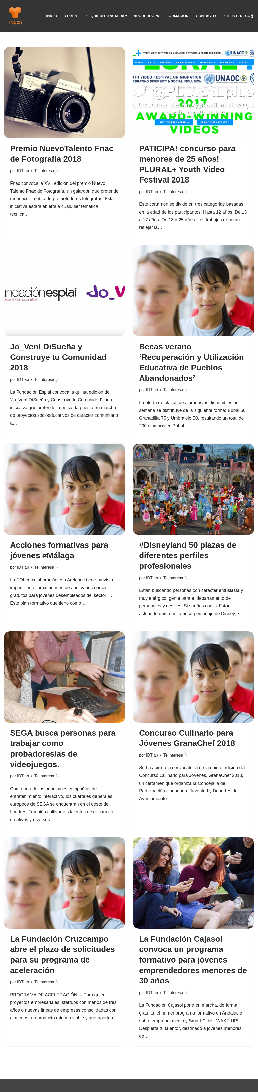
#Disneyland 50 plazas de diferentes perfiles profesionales (187, 555)
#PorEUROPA (146, 16)
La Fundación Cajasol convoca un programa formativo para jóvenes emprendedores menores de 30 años (193, 959)
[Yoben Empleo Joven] (15, 16)
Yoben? (71, 16)
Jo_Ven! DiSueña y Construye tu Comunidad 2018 (58, 357)
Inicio (51, 16)
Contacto (206, 16)
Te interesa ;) (46, 170)
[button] (87, 16)
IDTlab (23, 170)
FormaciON (177, 16)
